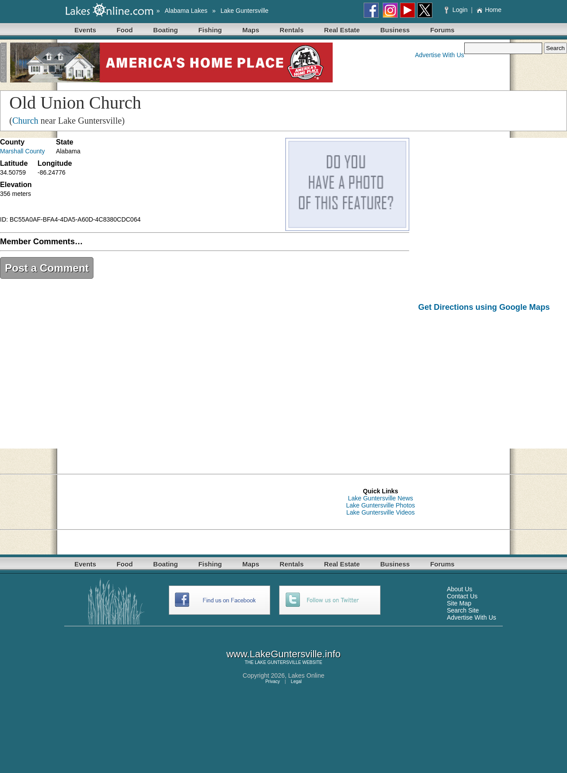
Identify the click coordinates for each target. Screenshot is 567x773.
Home (488, 9)
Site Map (459, 603)
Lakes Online (306, 675)
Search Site (463, 610)
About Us (460, 589)
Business (395, 30)
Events (85, 30)
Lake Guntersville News (380, 498)
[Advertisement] (492, 386)
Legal (296, 681)
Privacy (272, 681)
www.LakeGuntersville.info (283, 654)
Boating (165, 30)
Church (25, 120)
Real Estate (342, 30)
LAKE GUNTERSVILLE (278, 662)
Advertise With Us (439, 55)
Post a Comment (47, 268)
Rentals (291, 30)
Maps (250, 30)
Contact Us (462, 596)
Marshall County (22, 151)
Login (457, 9)
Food (125, 30)
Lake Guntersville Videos (380, 512)
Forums (442, 30)
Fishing (210, 30)
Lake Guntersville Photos (380, 505)
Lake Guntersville (244, 10)
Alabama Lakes (186, 10)
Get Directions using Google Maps (484, 307)
